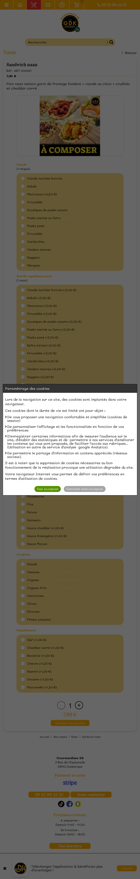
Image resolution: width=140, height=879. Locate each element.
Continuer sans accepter (84, 489)
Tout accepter (47, 489)
